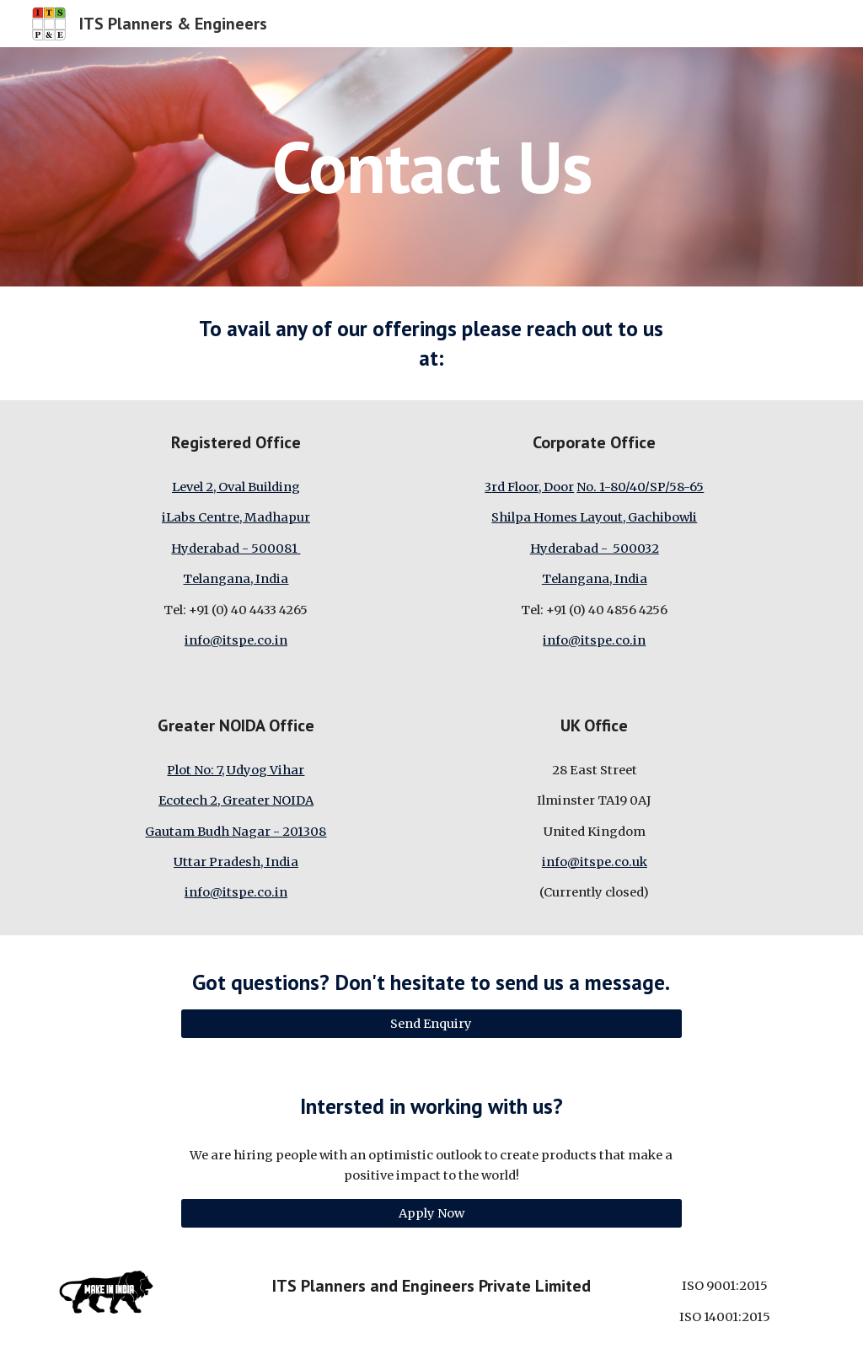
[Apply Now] (431, 1213)
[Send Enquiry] (431, 1024)
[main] (432, 166)
